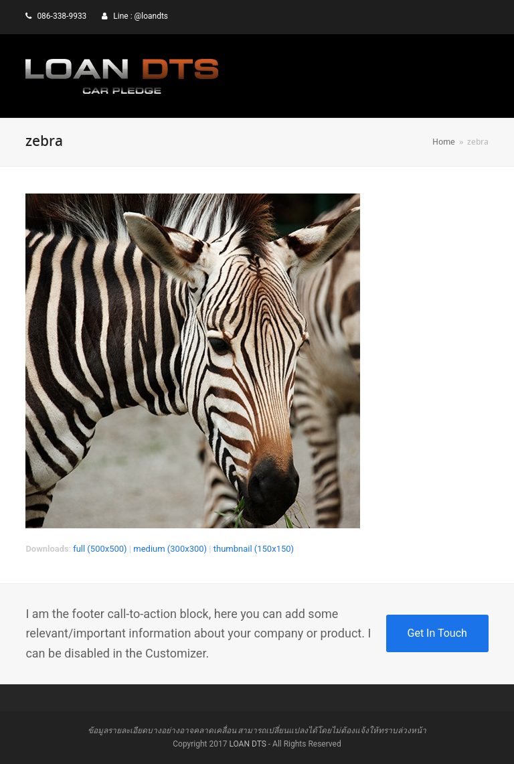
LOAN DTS (247, 744)
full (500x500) (100, 549)
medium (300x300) (170, 549)
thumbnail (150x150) (253, 549)
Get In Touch (437, 633)
